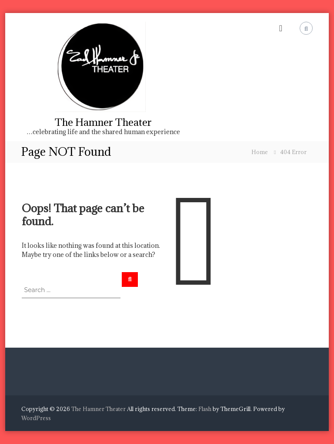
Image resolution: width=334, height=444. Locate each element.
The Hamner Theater (103, 121)
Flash (204, 408)
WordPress (36, 417)
